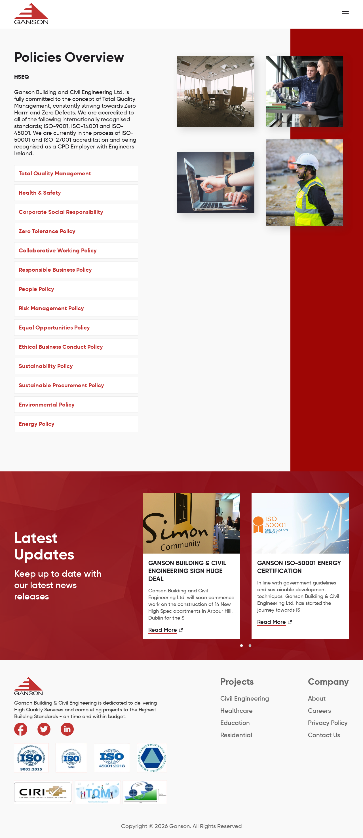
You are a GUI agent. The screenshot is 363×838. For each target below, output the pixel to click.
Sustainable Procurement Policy (61, 385)
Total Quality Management (55, 173)
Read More (162, 629)
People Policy (36, 289)
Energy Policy (36, 423)
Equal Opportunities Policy (54, 327)
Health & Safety (40, 192)
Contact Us (324, 735)
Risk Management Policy (51, 308)
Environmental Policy (47, 404)
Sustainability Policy (46, 366)
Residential (236, 735)
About (317, 698)
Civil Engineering (244, 698)
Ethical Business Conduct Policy (61, 346)
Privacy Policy (327, 723)
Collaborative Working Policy (58, 250)
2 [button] (250, 646)
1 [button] (241, 646)
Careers (319, 710)
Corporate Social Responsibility (61, 212)
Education (235, 723)
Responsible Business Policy (55, 269)
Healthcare (236, 710)
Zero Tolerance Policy (47, 231)
